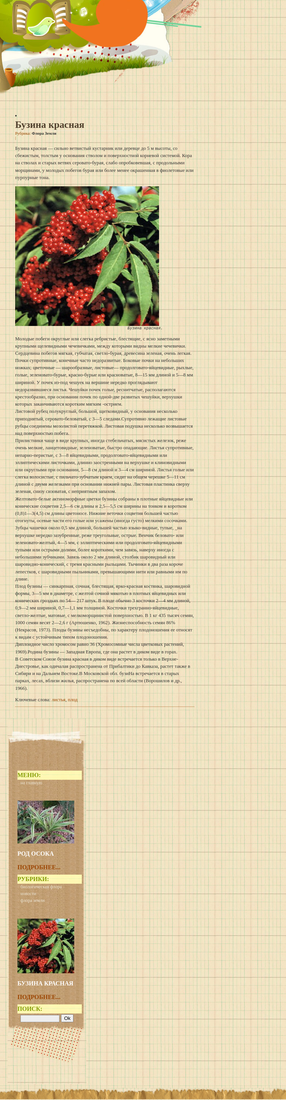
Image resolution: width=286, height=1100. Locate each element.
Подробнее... (39, 868)
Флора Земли (44, 133)
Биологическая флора (41, 887)
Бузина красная (49, 124)
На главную (31, 783)
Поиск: (29, 1009)
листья (58, 700)
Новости (28, 894)
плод (73, 700)
